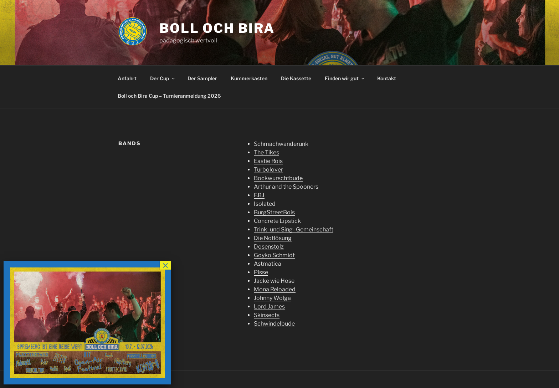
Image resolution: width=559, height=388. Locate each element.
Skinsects (267, 315)
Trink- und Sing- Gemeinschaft (293, 229)
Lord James (269, 306)
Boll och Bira (217, 28)
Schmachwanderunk (281, 144)
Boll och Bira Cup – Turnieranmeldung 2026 (169, 96)
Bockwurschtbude (278, 178)
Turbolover (268, 169)
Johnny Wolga (272, 298)
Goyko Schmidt (274, 255)
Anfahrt (127, 78)
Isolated (265, 203)
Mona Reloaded (275, 289)
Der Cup (163, 78)
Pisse (261, 272)
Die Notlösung (273, 238)
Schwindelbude (274, 323)
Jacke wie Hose (274, 280)
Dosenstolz (269, 246)
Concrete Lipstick (277, 221)
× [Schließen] (165, 265)
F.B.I (259, 195)
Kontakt (386, 78)
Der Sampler (202, 78)
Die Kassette (296, 78)
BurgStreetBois (274, 212)
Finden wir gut (345, 78)
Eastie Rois (268, 161)
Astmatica (267, 263)
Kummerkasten (249, 78)
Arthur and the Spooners (286, 186)
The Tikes (266, 152)
